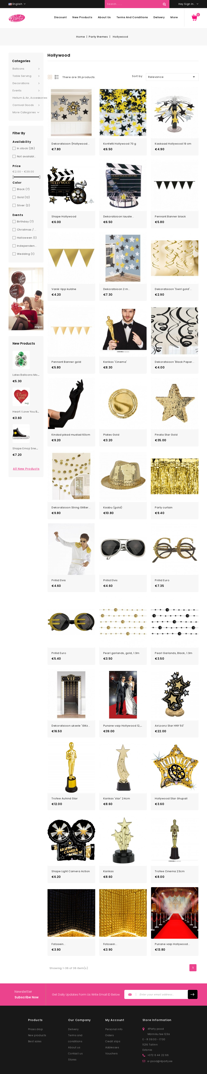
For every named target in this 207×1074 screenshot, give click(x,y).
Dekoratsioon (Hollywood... (71, 142)
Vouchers (111, 1035)
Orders (109, 1016)
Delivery (159, 17)
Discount (60, 17)
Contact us (75, 1035)
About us (104, 17)
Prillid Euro (162, 569)
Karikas (108, 854)
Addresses (112, 1029)
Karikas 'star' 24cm (116, 783)
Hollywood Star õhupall (171, 783)
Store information (157, 1001)
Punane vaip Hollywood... (172, 925)
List (57, 77)
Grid (50, 77)
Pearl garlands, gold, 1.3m (121, 640)
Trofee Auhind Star (65, 783)
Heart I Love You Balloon (29, 412)
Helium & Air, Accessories (28, 98)
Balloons (18, 69)
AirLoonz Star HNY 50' (169, 712)
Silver (23, 205)
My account (114, 1001)
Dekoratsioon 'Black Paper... (174, 356)
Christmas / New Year (27, 230)
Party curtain (164, 498)
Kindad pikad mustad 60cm (71, 427)
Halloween (27, 238)
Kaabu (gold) (112, 498)
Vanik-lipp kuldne (64, 285)
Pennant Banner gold (66, 356)
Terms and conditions (132, 17)
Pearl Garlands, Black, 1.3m (173, 640)
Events (17, 90)
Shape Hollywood (64, 213)
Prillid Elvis (59, 569)
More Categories (26, 112)
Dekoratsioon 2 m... (116, 285)
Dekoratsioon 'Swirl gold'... (173, 285)
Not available (27, 156)
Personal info (114, 1010)
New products (82, 17)
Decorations (21, 83)
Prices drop (35, 1010)
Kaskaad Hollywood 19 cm (173, 142)
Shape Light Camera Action (71, 854)
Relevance (172, 76)
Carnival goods (23, 105)
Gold (23, 197)
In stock (26, 148)
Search (164, 4)
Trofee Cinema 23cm (170, 854)
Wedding (26, 254)
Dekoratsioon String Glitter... (71, 498)
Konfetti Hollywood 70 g (119, 142)
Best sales (35, 1022)
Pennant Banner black (170, 213)
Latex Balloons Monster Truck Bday (37, 375)
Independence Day (27, 246)
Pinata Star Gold (166, 427)
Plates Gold (111, 427)
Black (23, 189)
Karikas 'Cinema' (115, 356)
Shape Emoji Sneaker (28, 448)
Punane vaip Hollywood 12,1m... (124, 712)
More (174, 17)
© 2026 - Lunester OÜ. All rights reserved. (71, 1069)
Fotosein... (59, 925)
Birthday (25, 221)
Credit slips (112, 1022)
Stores (72, 1041)
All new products (26, 469)
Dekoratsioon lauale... (118, 213)
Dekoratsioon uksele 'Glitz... (71, 712)
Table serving (22, 76)
